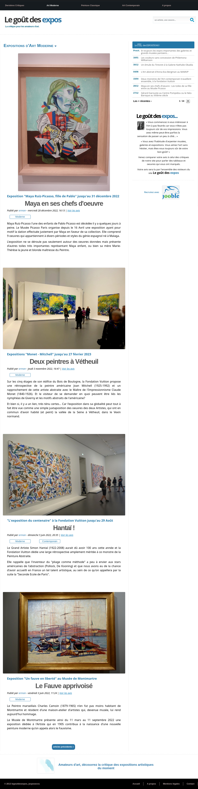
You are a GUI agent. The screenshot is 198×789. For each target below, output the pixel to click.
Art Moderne (53, 5)
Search (192, 19)
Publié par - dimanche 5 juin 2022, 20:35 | (34, 535)
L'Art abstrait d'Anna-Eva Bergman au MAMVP (165, 72)
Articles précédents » (63, 747)
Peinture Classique (90, 5)
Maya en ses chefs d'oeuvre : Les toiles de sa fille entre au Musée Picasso (166, 87)
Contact (190, 784)
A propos (166, 5)
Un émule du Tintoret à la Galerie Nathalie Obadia (167, 65)
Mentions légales (171, 784)
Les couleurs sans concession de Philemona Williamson (163, 58)
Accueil (136, 784)
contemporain (49, 541)
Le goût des (32, 19)
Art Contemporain (131, 5)
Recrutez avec (162, 192)
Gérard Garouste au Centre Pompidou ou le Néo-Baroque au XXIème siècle (166, 94)
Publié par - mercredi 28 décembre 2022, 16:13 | (37, 210)
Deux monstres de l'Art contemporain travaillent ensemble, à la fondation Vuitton (166, 80)
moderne (20, 216)
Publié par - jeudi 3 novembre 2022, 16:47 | (34, 368)
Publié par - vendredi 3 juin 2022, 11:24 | (33, 693)
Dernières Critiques (14, 5)
